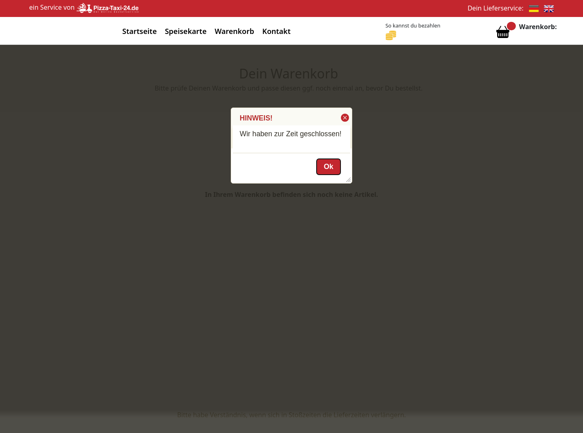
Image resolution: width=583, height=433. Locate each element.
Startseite (139, 31)
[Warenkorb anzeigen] (502, 34)
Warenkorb (234, 31)
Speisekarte (185, 31)
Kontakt (276, 31)
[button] (344, 117)
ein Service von (83, 7)
